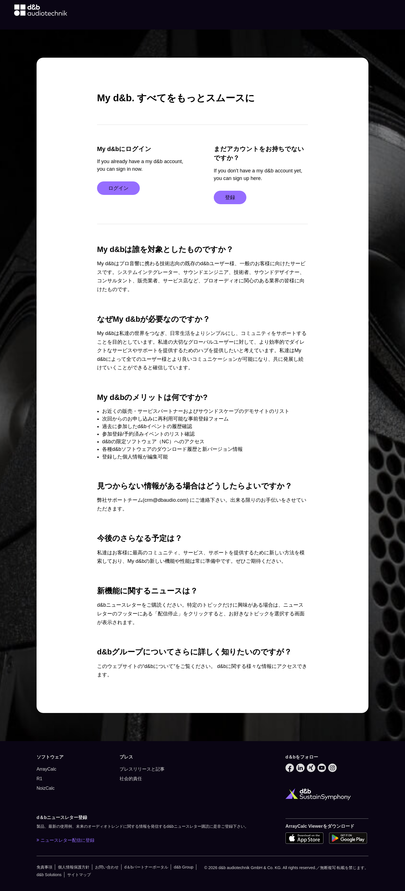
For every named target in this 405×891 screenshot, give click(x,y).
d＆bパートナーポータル (146, 867)
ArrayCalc (46, 769)
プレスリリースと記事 (142, 769)
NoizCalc (46, 788)
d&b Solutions (49, 874)
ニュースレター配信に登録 (65, 840)
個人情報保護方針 (73, 867)
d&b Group (184, 867)
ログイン (118, 188)
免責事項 (44, 867)
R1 (39, 778)
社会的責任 (131, 778)
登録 (230, 197)
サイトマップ (79, 874)
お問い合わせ (107, 867)
